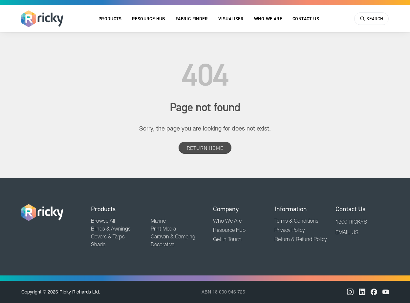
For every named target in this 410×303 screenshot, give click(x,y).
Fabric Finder (192, 19)
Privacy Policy (289, 230)
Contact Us (305, 19)
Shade (98, 244)
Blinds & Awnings (111, 228)
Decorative (162, 244)
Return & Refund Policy (300, 239)
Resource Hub (148, 19)
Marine (158, 220)
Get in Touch (227, 239)
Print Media (163, 228)
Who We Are (268, 19)
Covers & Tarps (108, 236)
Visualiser (231, 19)
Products (109, 19)
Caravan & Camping (173, 236)
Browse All (103, 220)
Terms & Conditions (296, 220)
